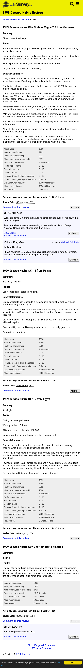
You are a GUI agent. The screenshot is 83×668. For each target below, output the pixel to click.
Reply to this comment (15, 235)
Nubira (25, 19)
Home (6, 19)
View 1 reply (10, 233)
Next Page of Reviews (41, 645)
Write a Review (41, 648)
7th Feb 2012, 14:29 (70, 242)
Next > (26, 654)
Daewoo (15, 19)
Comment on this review (16, 207)
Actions (75, 207)
